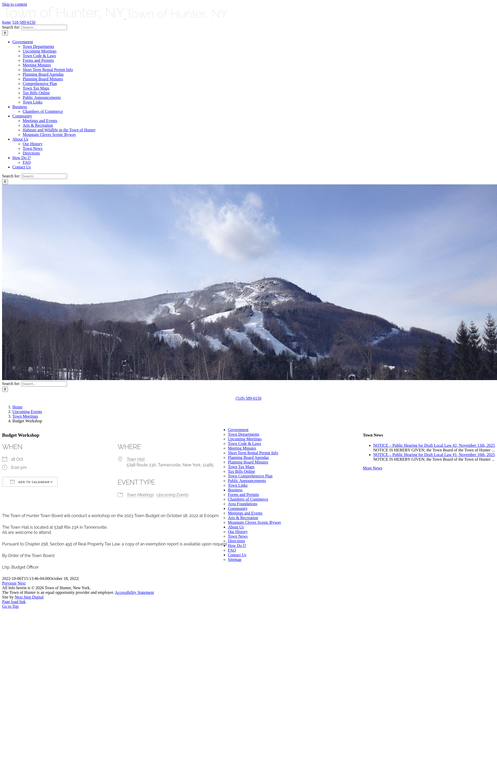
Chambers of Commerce (248, 499)
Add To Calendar (29, 481)
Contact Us (237, 555)
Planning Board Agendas (248, 457)
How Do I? (237, 545)
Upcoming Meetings (245, 439)
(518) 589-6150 (248, 398)
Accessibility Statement (134, 592)
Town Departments (243, 434)
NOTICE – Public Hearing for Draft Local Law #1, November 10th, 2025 (434, 454)
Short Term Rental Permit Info (253, 453)
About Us (236, 527)
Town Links (238, 485)
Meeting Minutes (242, 448)
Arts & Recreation (243, 518)
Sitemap (234, 559)
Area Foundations (242, 504)
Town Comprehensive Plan (250, 476)
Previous (9, 583)
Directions (236, 541)
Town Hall (136, 459)
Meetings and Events (245, 513)
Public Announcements (247, 480)
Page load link (14, 601)
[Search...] (44, 27)
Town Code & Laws (244, 443)
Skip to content (14, 4)
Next (22, 583)
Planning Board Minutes (248, 462)
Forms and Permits (243, 494)
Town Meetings (140, 494)
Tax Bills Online (241, 471)
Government (238, 429)
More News (372, 468)
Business (235, 490)
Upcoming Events (172, 494)
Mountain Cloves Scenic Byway (254, 522)
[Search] (5, 33)
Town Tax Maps (241, 467)
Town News (238, 536)
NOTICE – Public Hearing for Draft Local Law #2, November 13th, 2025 (434, 445)
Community (237, 508)
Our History (238, 531)
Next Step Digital (29, 597)
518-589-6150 (24, 22)
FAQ (232, 550)
